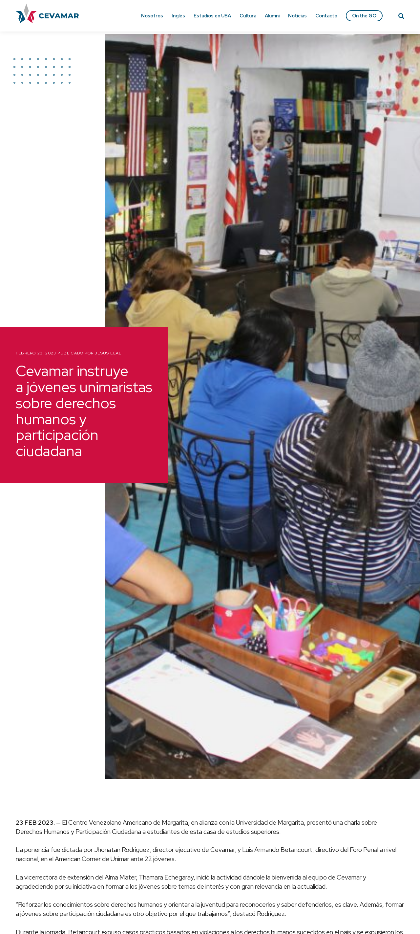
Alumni (272, 15)
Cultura (248, 15)
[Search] (401, 17)
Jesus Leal (108, 353)
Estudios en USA (212, 15)
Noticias (297, 15)
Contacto (326, 15)
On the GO (364, 15)
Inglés (178, 15)
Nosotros (152, 15)
